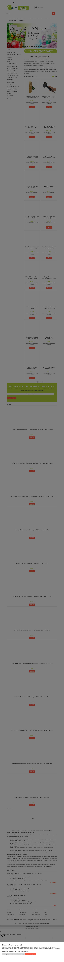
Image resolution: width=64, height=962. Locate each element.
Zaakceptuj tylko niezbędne (9, 954)
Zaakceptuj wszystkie (30, 954)
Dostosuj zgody (20, 954)
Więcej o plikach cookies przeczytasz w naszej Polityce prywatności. (15, 951)
